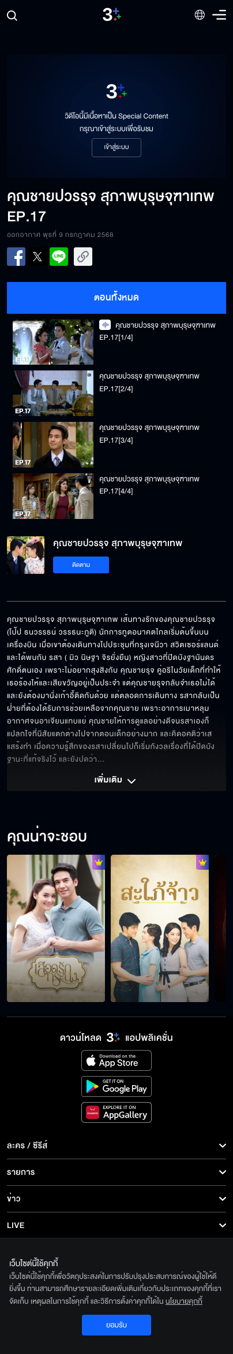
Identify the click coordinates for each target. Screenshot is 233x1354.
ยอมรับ (116, 1325)
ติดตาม (81, 565)
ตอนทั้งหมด (117, 297)
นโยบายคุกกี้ (184, 1301)
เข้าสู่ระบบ (116, 147)
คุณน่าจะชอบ (47, 837)
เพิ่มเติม (116, 781)
